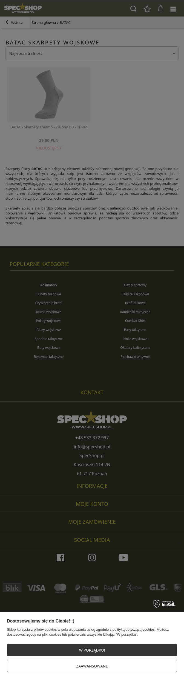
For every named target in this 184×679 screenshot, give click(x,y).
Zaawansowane (92, 666)
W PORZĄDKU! (92, 650)
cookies (149, 629)
